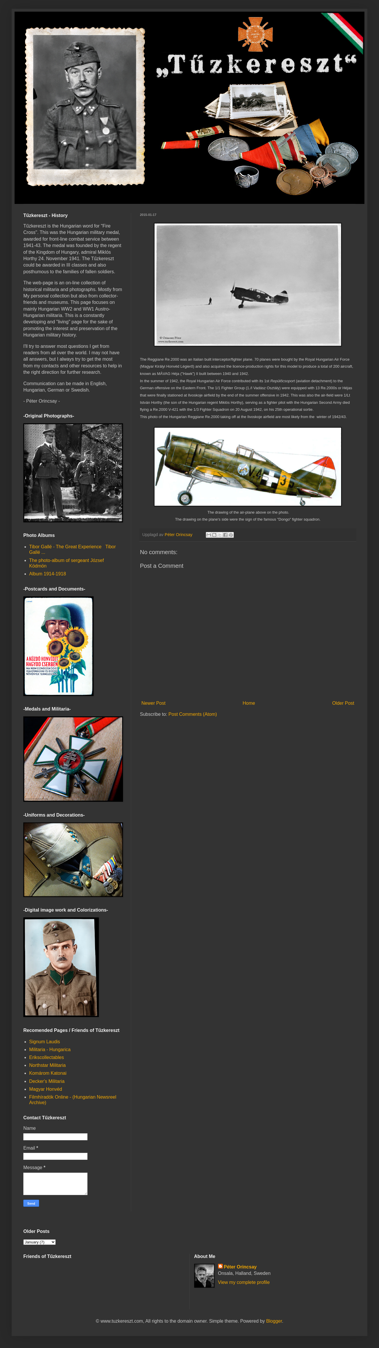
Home (249, 703)
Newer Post (153, 703)
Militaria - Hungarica (50, 1049)
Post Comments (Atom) (193, 714)
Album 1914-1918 (47, 573)
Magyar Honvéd (45, 1089)
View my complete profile (244, 1282)
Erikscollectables (46, 1057)
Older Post (343, 703)
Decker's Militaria (46, 1081)
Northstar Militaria (47, 1065)
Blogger (274, 1321)
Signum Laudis (44, 1041)
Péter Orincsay (240, 1266)
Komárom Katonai (47, 1073)
